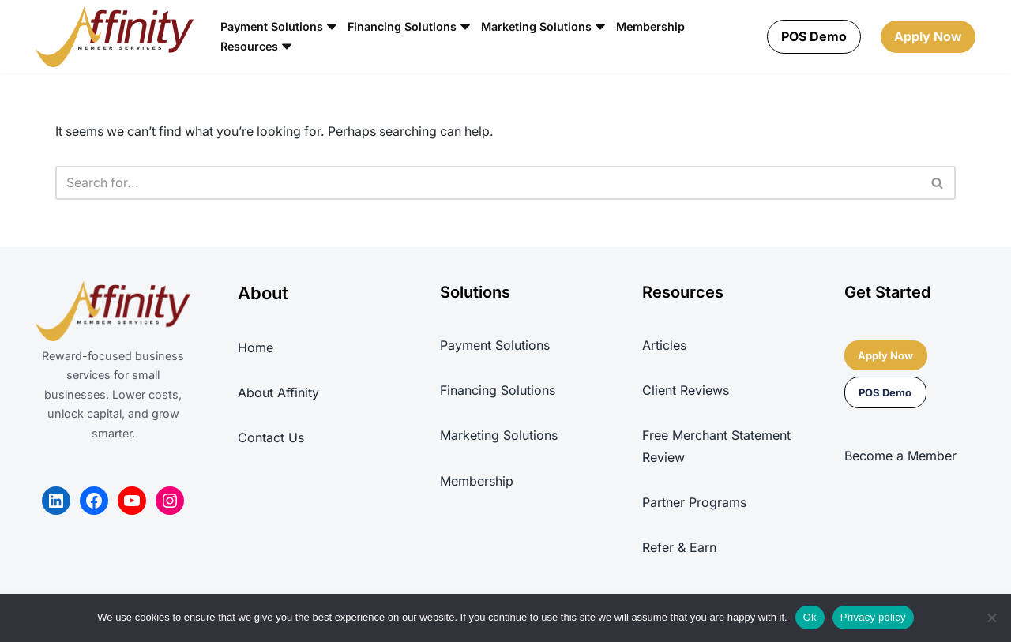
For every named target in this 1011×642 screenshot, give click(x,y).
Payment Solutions (495, 346)
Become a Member (900, 456)
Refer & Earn (679, 548)
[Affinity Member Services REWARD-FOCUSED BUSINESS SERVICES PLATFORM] (115, 36)
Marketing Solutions (499, 437)
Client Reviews (685, 391)
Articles (664, 346)
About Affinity (278, 393)
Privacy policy (873, 617)
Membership (653, 27)
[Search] (487, 183)
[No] (991, 617)
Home (255, 348)
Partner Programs (694, 503)
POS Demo (814, 36)
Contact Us (271, 438)
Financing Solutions (497, 391)
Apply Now (928, 36)
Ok (810, 617)
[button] (332, 27)
